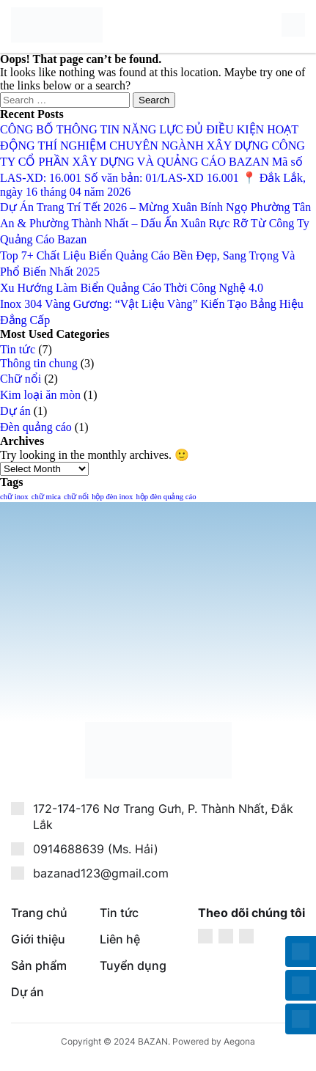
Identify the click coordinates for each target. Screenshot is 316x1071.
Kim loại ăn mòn (40, 395)
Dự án (15, 411)
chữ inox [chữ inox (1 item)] (14, 497)
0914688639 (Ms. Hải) (95, 849)
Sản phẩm (39, 965)
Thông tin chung (39, 363)
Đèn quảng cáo (36, 427)
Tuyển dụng (133, 965)
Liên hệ (120, 939)
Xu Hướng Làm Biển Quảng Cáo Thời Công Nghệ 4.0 (131, 287)
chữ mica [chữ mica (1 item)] (46, 497)
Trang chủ (39, 912)
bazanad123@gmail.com (101, 873)
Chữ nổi (20, 378)
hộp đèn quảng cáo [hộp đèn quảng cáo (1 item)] (166, 497)
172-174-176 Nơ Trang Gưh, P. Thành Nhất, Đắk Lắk (163, 817)
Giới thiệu (38, 939)
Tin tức (17, 349)
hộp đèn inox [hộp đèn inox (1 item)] (112, 497)
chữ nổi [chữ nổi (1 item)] (76, 497)
